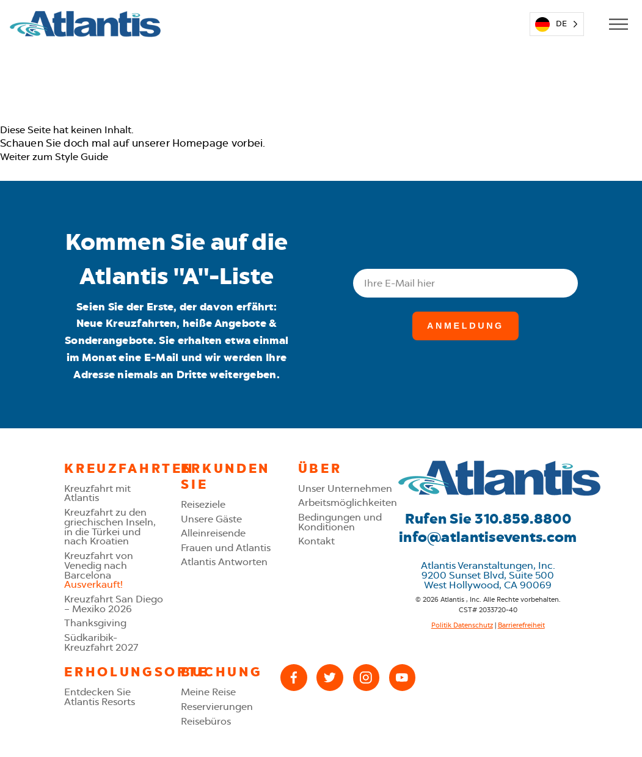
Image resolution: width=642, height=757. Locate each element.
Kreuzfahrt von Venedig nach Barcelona (98, 570)
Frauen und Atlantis (226, 548)
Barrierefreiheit (521, 625)
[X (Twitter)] (329, 677)
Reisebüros (206, 721)
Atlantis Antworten (224, 562)
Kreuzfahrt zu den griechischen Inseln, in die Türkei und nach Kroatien (110, 526)
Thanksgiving (95, 623)
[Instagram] (366, 677)
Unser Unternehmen (345, 488)
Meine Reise (208, 692)
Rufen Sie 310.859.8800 (488, 519)
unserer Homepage (180, 143)
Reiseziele (203, 504)
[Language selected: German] (557, 24)
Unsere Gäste (211, 519)
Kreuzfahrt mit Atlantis (97, 493)
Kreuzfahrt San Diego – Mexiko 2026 (113, 604)
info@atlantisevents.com (488, 537)
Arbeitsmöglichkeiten (347, 502)
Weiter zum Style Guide (54, 157)
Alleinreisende (213, 533)
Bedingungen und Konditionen (340, 522)
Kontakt (316, 541)
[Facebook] (293, 677)
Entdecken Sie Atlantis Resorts (99, 697)
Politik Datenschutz (462, 625)
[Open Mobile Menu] (618, 24)
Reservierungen (217, 706)
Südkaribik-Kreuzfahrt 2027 (101, 642)
